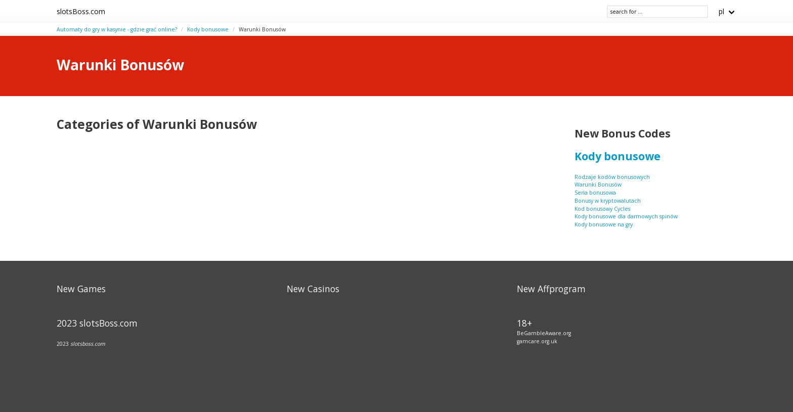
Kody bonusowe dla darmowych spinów (626, 216)
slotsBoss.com (81, 11)
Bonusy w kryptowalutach (608, 200)
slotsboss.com (87, 343)
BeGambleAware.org (544, 333)
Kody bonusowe (208, 29)
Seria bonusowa (595, 192)
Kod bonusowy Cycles (602, 208)
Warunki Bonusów (598, 184)
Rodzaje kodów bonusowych (612, 176)
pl (721, 11)
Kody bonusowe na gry (604, 224)
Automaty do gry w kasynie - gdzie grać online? (117, 29)
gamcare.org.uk (537, 341)
